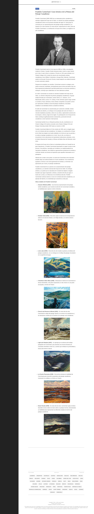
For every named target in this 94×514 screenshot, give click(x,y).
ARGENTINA (39, 475)
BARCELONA (60, 475)
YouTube (58, 504)
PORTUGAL (59, 486)
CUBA (81, 478)
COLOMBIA (59, 478)
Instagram (31, 472)
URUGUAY (52, 492)
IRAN (81, 481)
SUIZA (75, 489)
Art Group (62, 504)
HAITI (64, 481)
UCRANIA (81, 489)
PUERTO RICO (67, 486)
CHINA (53, 478)
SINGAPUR (64, 489)
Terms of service (58, 503)
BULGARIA (37, 478)
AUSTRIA (53, 475)
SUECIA (71, 489)
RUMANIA (45, 489)
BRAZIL (31, 478)
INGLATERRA (75, 481)
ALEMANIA (32, 475)
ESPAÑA (38, 481)
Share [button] (37, 8)
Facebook (81, 472)
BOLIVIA (81, 475)
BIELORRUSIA (74, 475)
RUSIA (50, 489)
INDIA (69, 481)
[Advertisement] (56, 459)
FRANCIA (54, 481)
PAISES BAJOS (34, 486)
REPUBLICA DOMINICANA (35, 489)
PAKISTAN (42, 486)
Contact (52, 503)
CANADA (43, 478)
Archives (56, 472)
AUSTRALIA (46, 475)
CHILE (48, 478)
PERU (54, 486)
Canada (73, 8)
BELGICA (67, 475)
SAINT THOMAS (57, 489)
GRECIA (60, 481)
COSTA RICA (75, 478)
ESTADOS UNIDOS (46, 481)
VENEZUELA (59, 492)
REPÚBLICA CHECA (76, 486)
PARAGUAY (48, 486)
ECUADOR (32, 481)
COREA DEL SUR (67, 478)
